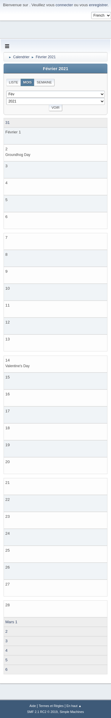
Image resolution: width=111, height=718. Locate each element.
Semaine (44, 82)
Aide (33, 706)
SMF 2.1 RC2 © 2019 (42, 712)
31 (7, 122)
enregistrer (98, 5)
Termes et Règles (51, 706)
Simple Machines (71, 712)
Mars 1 (11, 622)
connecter (64, 5)
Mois (27, 82)
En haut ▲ (74, 706)
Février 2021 (55, 68)
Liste (13, 82)
